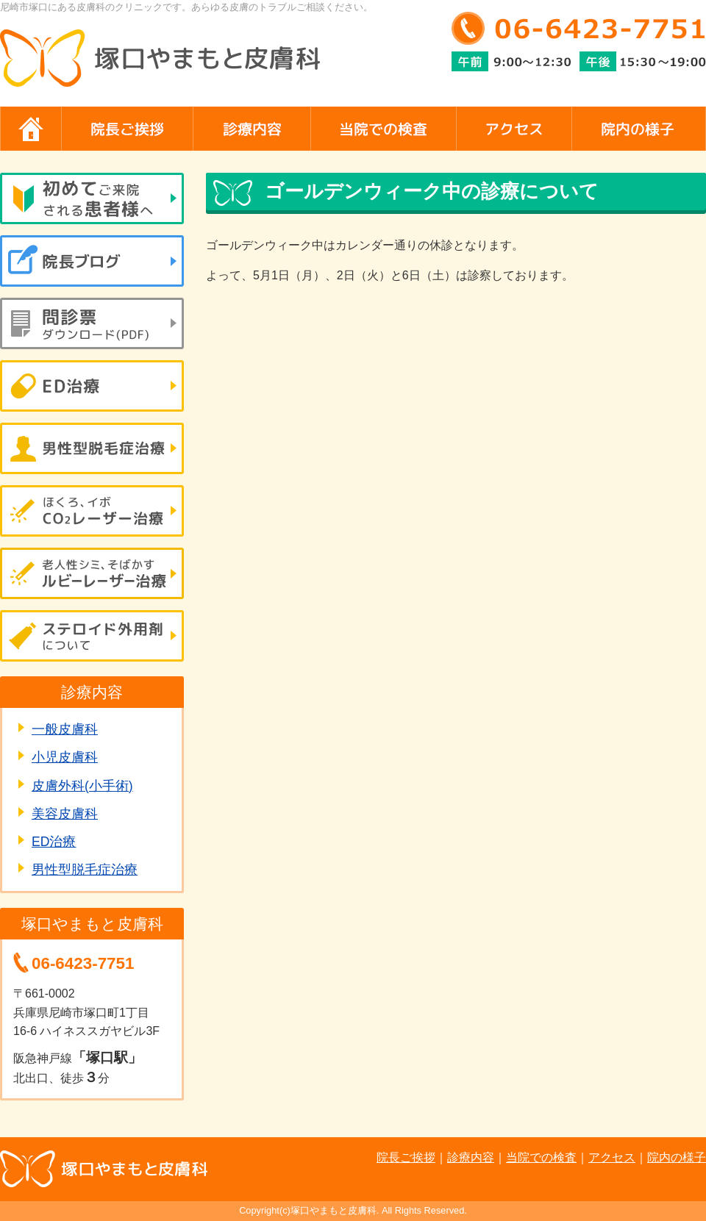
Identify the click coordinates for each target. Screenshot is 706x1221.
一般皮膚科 (65, 729)
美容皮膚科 (65, 813)
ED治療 (54, 841)
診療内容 (470, 1157)
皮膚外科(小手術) (82, 785)
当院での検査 (541, 1157)
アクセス (611, 1157)
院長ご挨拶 (406, 1157)
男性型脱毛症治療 (85, 869)
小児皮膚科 (65, 757)
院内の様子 (676, 1157)
